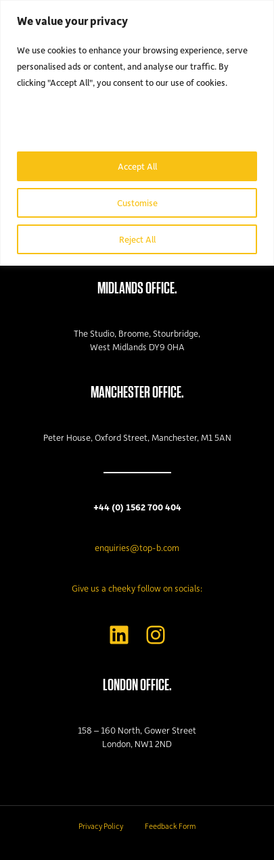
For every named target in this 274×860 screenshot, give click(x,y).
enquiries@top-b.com (137, 547)
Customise (137, 202)
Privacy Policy (100, 826)
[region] (137, 133)
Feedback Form (170, 826)
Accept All (137, 166)
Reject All (137, 239)
